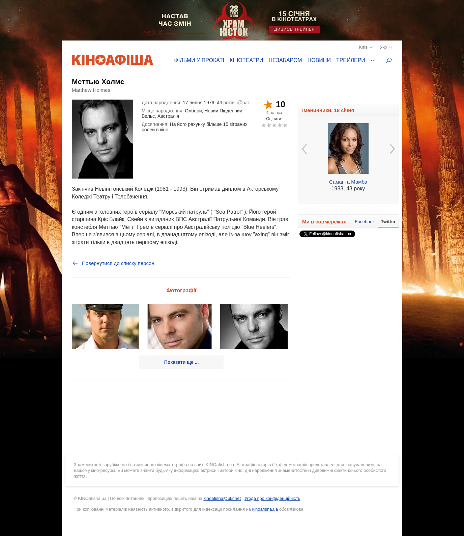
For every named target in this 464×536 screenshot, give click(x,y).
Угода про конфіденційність (272, 498)
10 (284, 125)
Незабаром (285, 60)
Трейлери (350, 60)
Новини (319, 60)
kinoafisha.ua (265, 509)
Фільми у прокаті (199, 60)
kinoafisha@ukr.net (222, 498)
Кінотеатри (246, 60)
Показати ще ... (181, 362)
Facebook (365, 221)
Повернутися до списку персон (113, 263)
